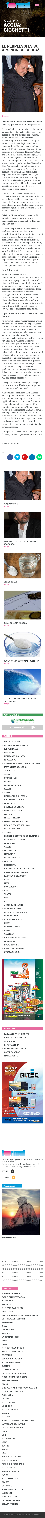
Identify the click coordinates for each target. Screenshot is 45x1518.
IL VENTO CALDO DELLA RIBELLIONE (19, 869)
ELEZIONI (7, 814)
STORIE (6, 832)
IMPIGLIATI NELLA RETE (13, 800)
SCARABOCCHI (10, 887)
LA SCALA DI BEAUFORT (14, 876)
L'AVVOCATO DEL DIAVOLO (15, 872)
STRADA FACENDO (11, 952)
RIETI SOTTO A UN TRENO (14, 796)
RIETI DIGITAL (9, 865)
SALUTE (6, 789)
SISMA (6, 774)
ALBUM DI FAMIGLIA (12, 919)
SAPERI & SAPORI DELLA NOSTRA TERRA (21, 763)
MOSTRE (7, 861)
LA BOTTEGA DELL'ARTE (14, 1048)
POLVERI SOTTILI (10, 945)
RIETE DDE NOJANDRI (12, 811)
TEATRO (6, 894)
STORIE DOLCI (9, 778)
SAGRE (6, 792)
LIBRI (5, 883)
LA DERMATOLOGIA (11, 785)
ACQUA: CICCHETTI (12, 504)
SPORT (6, 898)
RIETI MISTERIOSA (11, 927)
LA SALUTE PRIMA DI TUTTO (15, 1034)
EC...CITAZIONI (9, 851)
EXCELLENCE (9, 760)
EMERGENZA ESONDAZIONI (15, 821)
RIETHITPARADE (10, 916)
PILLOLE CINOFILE (11, 858)
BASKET (6, 930)
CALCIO (6, 847)
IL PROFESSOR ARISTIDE (14, 938)
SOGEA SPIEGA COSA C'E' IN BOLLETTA (21, 661)
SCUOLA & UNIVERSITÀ (13, 807)
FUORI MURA (8, 843)
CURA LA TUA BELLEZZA (14, 1038)
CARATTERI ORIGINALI (13, 948)
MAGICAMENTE (10, 1056)
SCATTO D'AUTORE (11, 909)
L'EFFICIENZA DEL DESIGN (14, 767)
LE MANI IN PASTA (11, 818)
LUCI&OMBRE (9, 941)
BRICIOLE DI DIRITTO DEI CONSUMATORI (20, 836)
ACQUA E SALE (10, 582)
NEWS (5, 890)
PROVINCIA (8, 753)
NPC (5, 901)
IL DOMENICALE (10, 749)
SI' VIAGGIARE (9, 1041)
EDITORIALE (8, 803)
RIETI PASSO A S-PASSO (14, 756)
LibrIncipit (8, 854)
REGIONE (7, 782)
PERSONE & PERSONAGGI (14, 912)
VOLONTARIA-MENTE (12, 742)
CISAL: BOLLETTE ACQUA (15, 623)
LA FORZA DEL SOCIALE (13, 840)
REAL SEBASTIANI (11, 829)
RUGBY (6, 923)
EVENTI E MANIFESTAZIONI (15, 745)
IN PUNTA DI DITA (10, 1045)
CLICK (5, 880)
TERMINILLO (8, 771)
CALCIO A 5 (8, 934)
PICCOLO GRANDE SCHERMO (16, 825)
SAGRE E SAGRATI (11, 1052)
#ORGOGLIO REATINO (12, 905)
